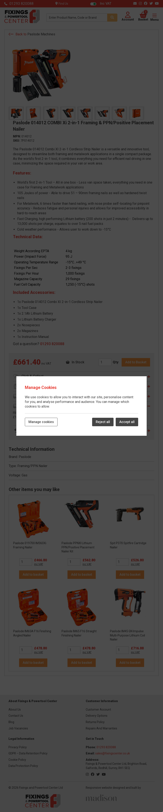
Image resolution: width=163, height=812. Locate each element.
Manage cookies (41, 422)
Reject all (103, 422)
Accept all (127, 422)
